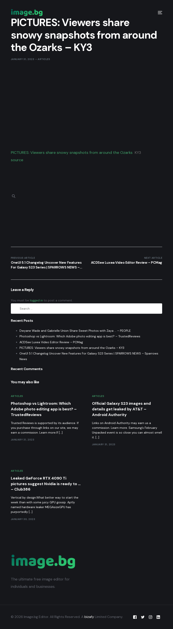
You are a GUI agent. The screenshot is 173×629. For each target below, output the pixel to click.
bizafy (89, 616)
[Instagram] (150, 617)
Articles (44, 59)
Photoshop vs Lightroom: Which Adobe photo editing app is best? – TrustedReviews (79, 336)
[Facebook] (135, 617)
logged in (36, 300)
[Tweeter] (143, 617)
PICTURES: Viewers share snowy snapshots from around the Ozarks (72, 152)
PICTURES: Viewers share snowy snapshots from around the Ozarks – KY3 (71, 348)
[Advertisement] (86, 104)
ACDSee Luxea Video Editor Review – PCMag (51, 342)
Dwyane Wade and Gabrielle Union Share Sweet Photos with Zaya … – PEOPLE (75, 331)
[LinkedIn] (158, 617)
